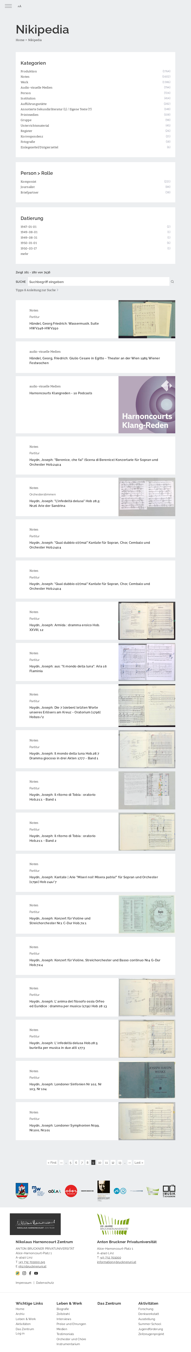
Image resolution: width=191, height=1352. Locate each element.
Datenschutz (45, 1282)
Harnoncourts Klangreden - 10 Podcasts (60, 393)
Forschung (145, 1309)
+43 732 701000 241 (31, 1262)
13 (120, 1162)
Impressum (24, 1282)
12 (114, 1162)
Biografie (63, 1309)
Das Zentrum (25, 1329)
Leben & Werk (26, 1319)
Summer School (149, 1324)
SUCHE (21, 281)
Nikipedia (35, 40)
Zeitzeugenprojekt (151, 1334)
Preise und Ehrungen (71, 1324)
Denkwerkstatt (148, 1314)
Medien (62, 1329)
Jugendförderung (150, 1329)
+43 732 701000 (110, 1257)
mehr (24, 254)
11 (107, 1162)
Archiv (20, 1314)
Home (20, 40)
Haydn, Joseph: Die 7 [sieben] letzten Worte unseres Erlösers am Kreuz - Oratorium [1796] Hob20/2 (65, 712)
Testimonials (65, 1334)
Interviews (64, 1319)
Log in (20, 1333)
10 (100, 1162)
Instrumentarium (68, 1344)
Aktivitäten (23, 1324)
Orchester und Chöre (71, 1339)
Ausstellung (146, 1319)
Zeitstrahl (63, 1314)
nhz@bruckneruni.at (32, 1266)
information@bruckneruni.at (116, 1262)
